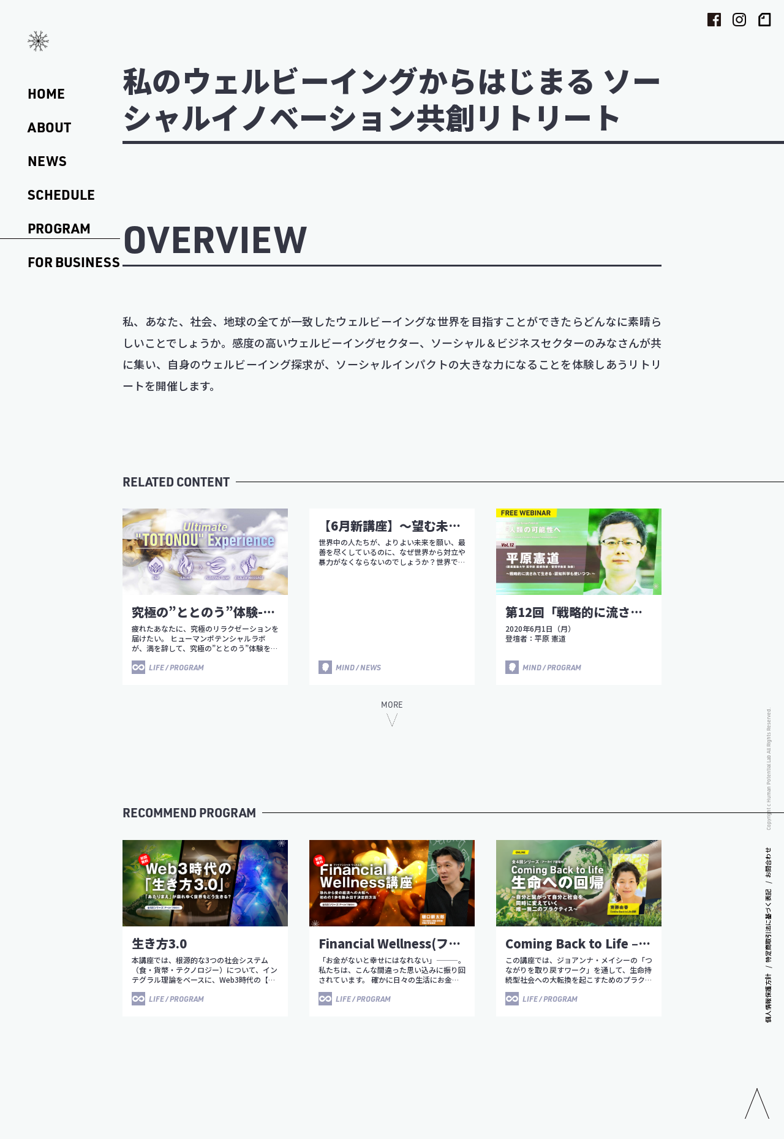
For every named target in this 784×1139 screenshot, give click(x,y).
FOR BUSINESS (74, 262)
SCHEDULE (61, 194)
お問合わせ (767, 862)
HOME (46, 93)
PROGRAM (59, 228)
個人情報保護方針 (767, 998)
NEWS (47, 161)
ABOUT (49, 127)
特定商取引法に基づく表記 (767, 926)
